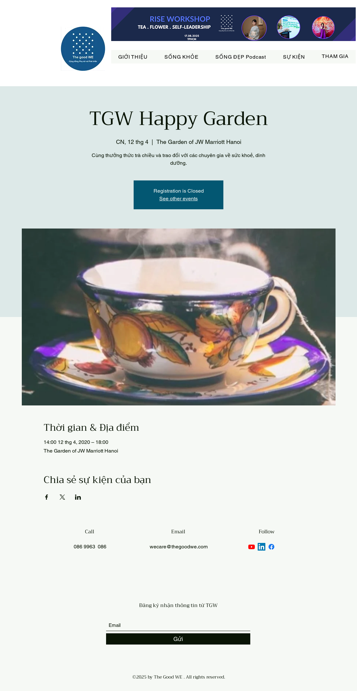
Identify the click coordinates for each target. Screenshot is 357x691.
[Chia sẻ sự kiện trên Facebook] (47, 497)
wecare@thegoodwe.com (179, 547)
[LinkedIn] (261, 547)
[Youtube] (251, 547)
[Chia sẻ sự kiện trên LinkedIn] (78, 497)
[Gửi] (178, 639)
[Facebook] (271, 547)
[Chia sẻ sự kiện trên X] (62, 497)
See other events (178, 199)
